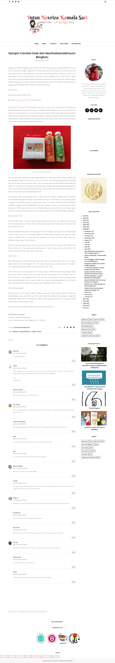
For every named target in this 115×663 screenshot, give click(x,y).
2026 (84, 216)
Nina (14, 436)
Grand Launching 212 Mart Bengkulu (28, 100)
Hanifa (15, 366)
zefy (14, 451)
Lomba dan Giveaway (88, 336)
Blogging (85, 326)
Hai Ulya (15, 542)
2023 (84, 218)
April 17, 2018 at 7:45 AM (19, 453)
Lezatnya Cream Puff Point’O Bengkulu (94, 428)
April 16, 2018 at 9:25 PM (19, 424)
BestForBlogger (69, 660)
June (86, 245)
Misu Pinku (16, 527)
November (88, 233)
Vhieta (15, 572)
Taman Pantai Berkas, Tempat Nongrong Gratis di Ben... (94, 268)
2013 (84, 308)
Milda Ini (15, 498)
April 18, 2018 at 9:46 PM (19, 515)
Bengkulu (15, 331)
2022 (84, 220)
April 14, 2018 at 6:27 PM (19, 353)
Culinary (33, 331)
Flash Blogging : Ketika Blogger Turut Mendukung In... (94, 260)
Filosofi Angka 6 (94, 408)
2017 (84, 299)
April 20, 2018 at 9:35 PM (19, 574)
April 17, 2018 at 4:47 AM (19, 439)
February (87, 294)
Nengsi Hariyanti (18, 466)
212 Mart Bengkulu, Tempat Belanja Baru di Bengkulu (93, 277)
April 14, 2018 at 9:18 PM (19, 368)
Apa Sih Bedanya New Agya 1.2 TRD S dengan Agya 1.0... (94, 252)
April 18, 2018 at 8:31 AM (19, 500)
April (86, 249)
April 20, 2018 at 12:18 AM (20, 544)
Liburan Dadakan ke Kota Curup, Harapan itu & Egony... (95, 281)
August (87, 240)
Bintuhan (97, 319)
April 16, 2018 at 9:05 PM (19, 407)
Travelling (20, 656)
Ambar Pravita (17, 557)
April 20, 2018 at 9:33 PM (19, 559)
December (88, 231)
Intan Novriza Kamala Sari (53, 660)
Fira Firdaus (16, 404)
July (86, 242)
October (87, 236)
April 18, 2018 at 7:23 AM (19, 483)
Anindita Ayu (16, 513)
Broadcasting (86, 329)
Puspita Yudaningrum (19, 421)
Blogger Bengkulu (24, 331)
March (87, 292)
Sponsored (35, 656)
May (86, 247)
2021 (84, 222)
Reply (73, 361)
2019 (84, 227)
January (87, 297)
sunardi (15, 481)
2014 (84, 305)
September (88, 238)
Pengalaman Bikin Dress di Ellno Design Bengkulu (94, 264)
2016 (84, 301)
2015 (84, 303)
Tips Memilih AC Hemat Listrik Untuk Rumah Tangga (94, 388)
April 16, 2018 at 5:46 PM (19, 392)
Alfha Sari (16, 351)
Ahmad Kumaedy (18, 390)
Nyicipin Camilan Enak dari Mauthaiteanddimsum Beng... (93, 273)
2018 (84, 229)
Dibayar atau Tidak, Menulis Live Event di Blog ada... (94, 285)
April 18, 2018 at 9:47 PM (19, 530)
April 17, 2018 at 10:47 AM (20, 468)
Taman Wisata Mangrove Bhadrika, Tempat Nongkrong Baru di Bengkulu (94, 365)
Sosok (28, 656)
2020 (84, 225)
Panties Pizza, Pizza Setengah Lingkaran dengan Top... (93, 289)
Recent (39, 331)
